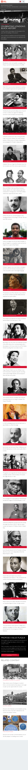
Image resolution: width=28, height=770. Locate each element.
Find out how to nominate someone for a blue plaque (10, 655)
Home (2, 6)
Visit (5, 6)
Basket (23, 1)
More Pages (3, 9)
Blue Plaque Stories (15, 6)
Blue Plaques (9, 6)
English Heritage (4, 1)
